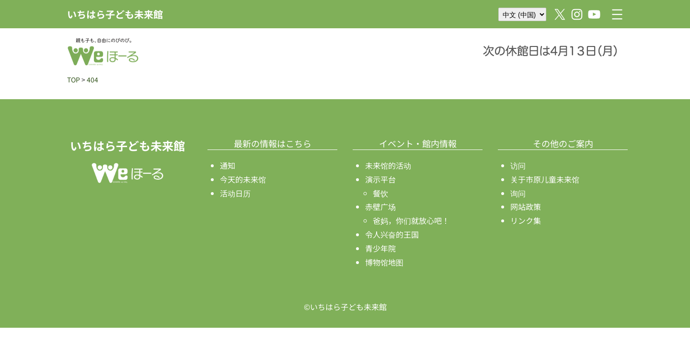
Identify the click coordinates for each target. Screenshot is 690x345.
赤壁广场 (380, 206)
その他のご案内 (563, 143)
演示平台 (380, 179)
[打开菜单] (617, 14)
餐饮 (380, 193)
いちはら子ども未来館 (115, 14)
